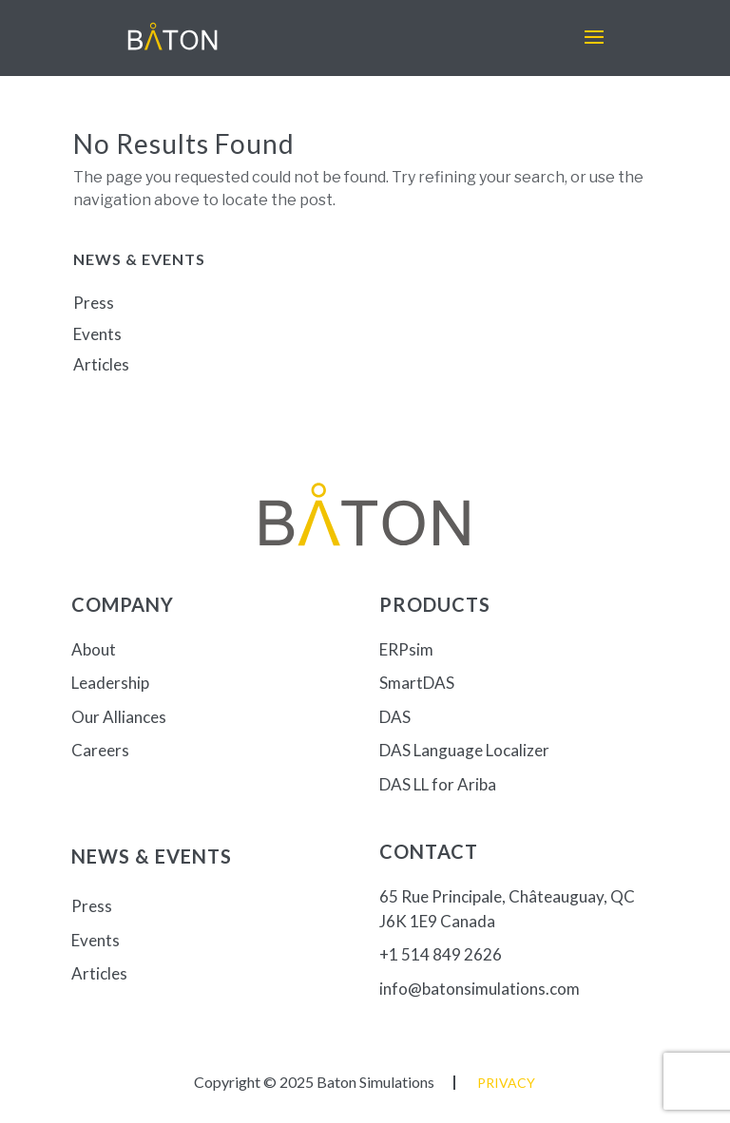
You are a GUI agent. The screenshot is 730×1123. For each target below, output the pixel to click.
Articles (101, 364)
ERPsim (406, 649)
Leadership (110, 683)
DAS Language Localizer (464, 750)
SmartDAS (416, 683)
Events (97, 334)
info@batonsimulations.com (479, 989)
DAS (395, 717)
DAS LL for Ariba (437, 784)
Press (93, 303)
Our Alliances (118, 717)
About (93, 649)
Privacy (506, 1083)
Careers (100, 750)
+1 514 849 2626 (440, 954)
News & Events (151, 856)
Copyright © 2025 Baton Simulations (314, 1082)
